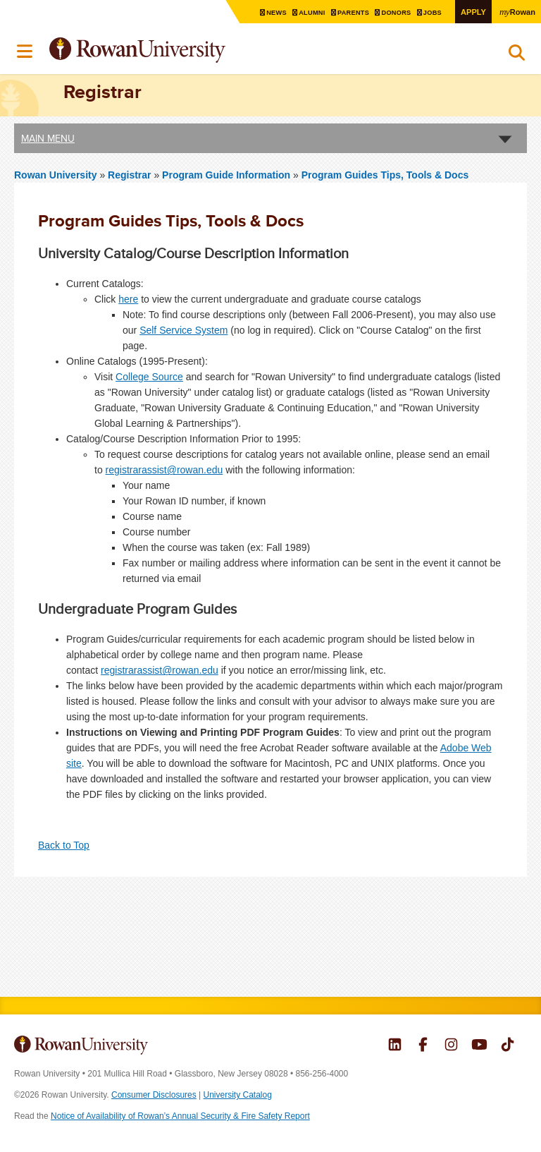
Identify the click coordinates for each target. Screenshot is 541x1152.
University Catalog (238, 1095)
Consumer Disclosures (154, 1095)
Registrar (131, 175)
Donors (392, 12)
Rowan (516, 11)
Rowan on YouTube (479, 1046)
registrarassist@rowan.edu (164, 469)
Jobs (429, 12)
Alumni (304, 12)
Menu (25, 51)
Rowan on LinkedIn (395, 1046)
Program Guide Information (226, 175)
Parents (347, 12)
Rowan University (172, 50)
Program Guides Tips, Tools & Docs (385, 175)
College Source (149, 376)
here (128, 299)
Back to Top (63, 845)
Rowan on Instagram (451, 1046)
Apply (470, 11)
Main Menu (48, 138)
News (267, 12)
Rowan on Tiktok (507, 1046)
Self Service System (183, 330)
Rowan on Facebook (423, 1046)
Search (517, 55)
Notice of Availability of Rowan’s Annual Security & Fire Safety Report (180, 1116)
